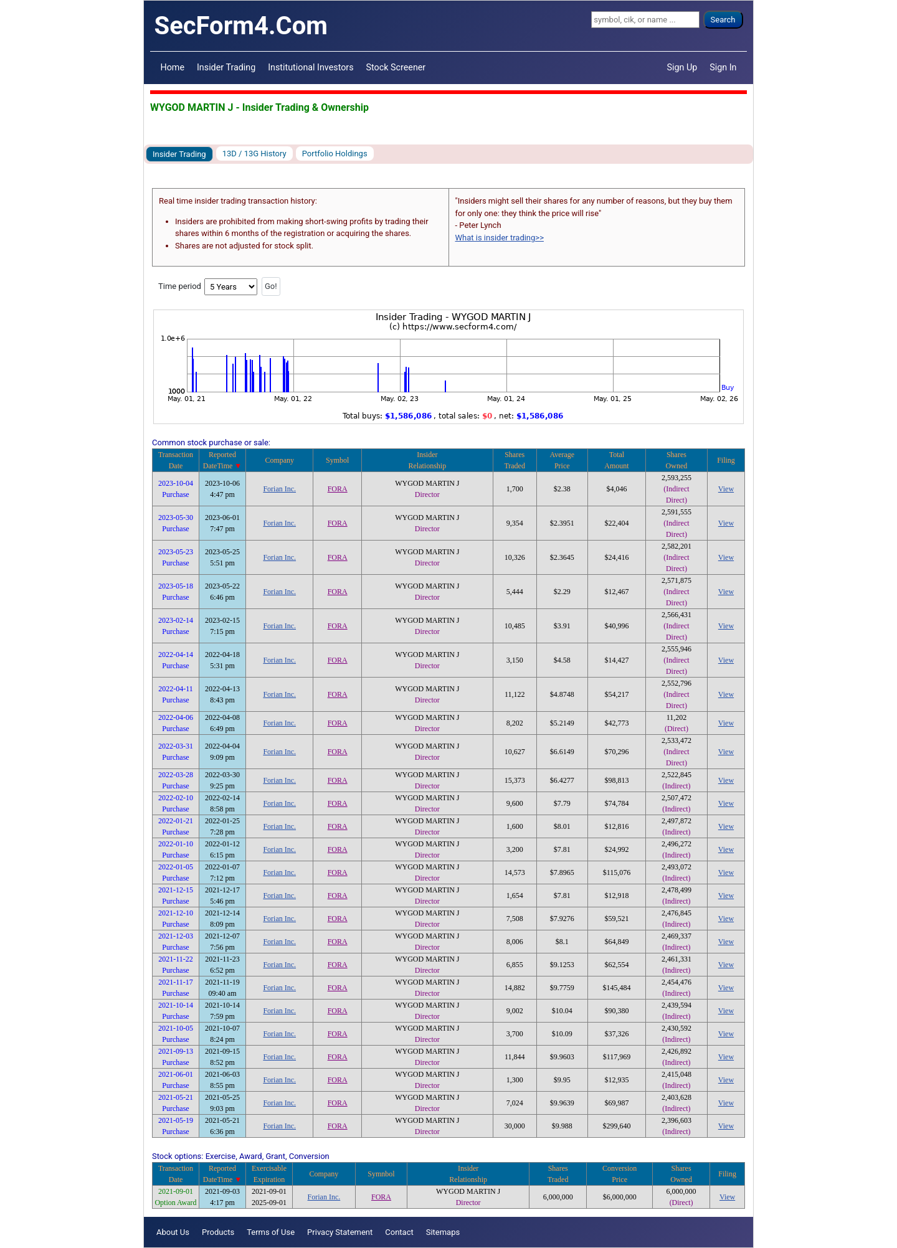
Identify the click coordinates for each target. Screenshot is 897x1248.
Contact (399, 1232)
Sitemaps (443, 1232)
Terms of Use (271, 1232)
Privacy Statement (340, 1232)
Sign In (723, 67)
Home (172, 67)
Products (218, 1232)
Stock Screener (396, 67)
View (726, 489)
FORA (338, 489)
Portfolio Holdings (335, 153)
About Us (172, 1232)
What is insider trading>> (499, 237)
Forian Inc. (279, 489)
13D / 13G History (254, 153)
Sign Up (682, 67)
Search (723, 19)
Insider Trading (226, 67)
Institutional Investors (310, 67)
